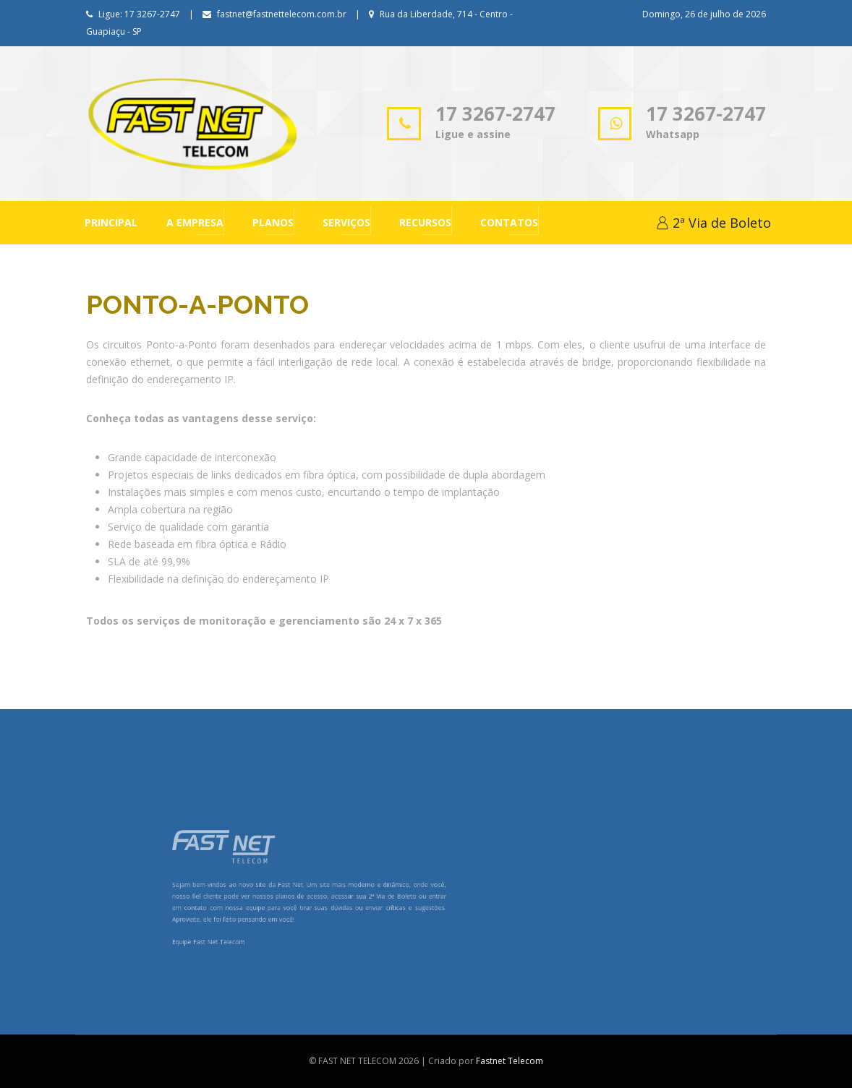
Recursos (425, 222)
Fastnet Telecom (509, 1061)
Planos (273, 222)
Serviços (346, 222)
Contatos (509, 222)
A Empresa (194, 222)
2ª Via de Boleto (713, 222)
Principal (111, 222)
